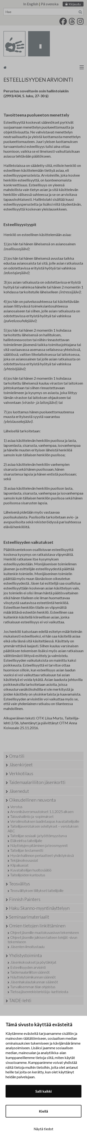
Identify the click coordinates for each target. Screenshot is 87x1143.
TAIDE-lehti (20, 1000)
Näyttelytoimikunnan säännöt (33, 977)
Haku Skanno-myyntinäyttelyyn (39, 908)
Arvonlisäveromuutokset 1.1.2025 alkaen (41, 811)
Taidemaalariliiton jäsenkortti (37, 782)
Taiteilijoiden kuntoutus (27, 875)
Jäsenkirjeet (21, 764)
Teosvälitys (19, 883)
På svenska (49, 4)
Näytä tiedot (43, 1129)
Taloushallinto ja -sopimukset (31, 816)
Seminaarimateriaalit (29, 917)
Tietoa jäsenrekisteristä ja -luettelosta (39, 991)
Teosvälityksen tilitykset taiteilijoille (37, 890)
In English (30, 4)
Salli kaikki (43, 1091)
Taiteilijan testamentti (26, 850)
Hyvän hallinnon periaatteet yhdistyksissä (42, 855)
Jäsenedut (19, 791)
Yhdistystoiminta (25, 955)
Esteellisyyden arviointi (27, 967)
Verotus (16, 806)
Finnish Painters (24, 899)
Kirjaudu (75, 4)
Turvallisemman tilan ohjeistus (32, 986)
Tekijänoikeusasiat (24, 860)
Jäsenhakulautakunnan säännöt (34, 982)
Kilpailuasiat (19, 865)
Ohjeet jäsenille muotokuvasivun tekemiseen (44, 932)
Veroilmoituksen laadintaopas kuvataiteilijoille (44, 821)
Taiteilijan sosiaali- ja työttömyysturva (38, 835)
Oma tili (16, 756)
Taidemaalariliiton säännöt (30, 972)
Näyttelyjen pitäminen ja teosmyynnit (39, 845)
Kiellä (43, 1111)
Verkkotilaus (21, 773)
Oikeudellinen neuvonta (32, 800)
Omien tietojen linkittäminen (37, 925)
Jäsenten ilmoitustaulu (27, 946)
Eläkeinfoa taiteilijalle (26, 840)
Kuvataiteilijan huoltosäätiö (31, 870)
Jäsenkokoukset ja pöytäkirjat (33, 962)
